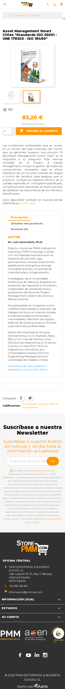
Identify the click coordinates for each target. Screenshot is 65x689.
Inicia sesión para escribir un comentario (40, 405)
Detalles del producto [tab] (27, 223)
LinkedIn (36, 655)
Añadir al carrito (39, 131)
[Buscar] (32, 15)
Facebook (20, 655)
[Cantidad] (7, 131)
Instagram (45, 655)
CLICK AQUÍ (28, 203)
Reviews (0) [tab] (19, 229)
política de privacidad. (44, 470)
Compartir (21, 398)
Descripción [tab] (19, 217)
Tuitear (30, 398)
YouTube (28, 655)
